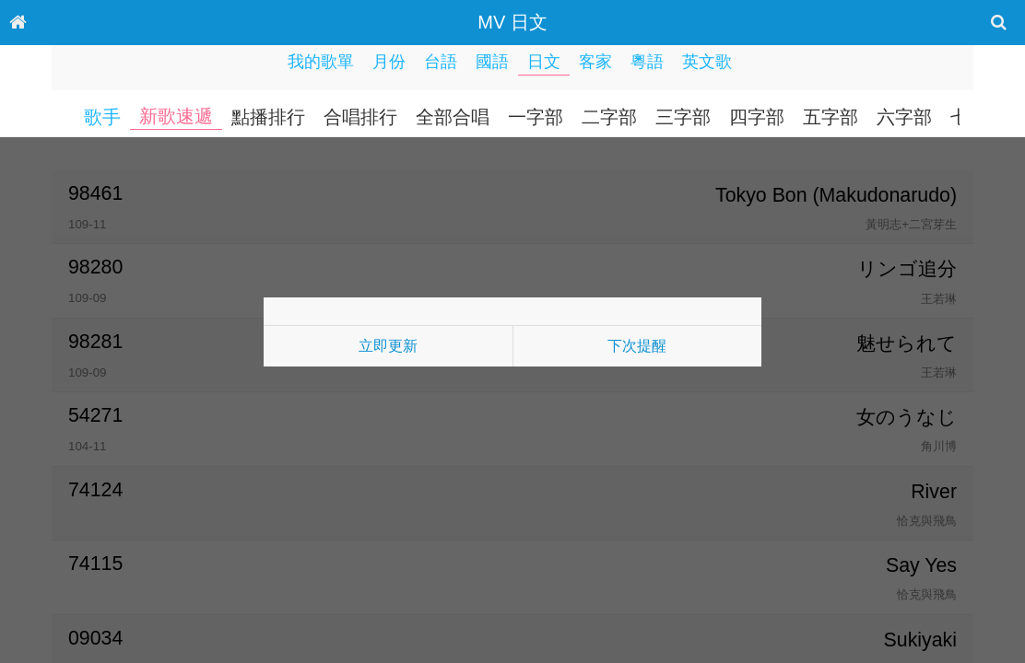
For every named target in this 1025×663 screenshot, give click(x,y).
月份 (389, 61)
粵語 (647, 61)
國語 (492, 61)
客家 (595, 61)
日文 (543, 61)
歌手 (102, 117)
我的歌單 (321, 61)
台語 (440, 61)
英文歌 (707, 61)
